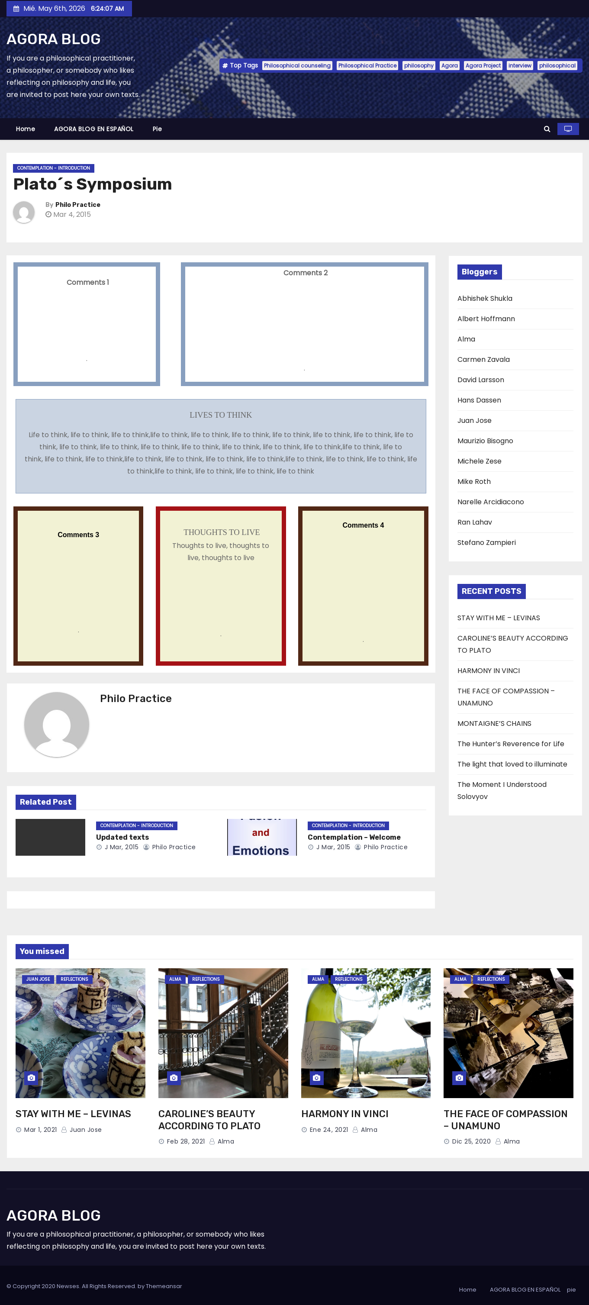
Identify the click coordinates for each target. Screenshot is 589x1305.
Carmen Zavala (483, 359)
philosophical (557, 65)
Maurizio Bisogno (485, 441)
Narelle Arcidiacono (490, 502)
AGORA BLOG (53, 39)
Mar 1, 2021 (40, 1129)
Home (25, 129)
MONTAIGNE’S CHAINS (494, 723)
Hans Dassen (479, 400)
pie (157, 129)
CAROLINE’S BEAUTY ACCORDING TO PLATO (209, 1120)
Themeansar (164, 1286)
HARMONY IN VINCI (488, 671)
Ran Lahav (474, 522)
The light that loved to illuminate (512, 764)
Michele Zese (479, 461)
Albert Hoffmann (486, 319)
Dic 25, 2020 (471, 1141)
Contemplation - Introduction (53, 168)
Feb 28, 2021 (186, 1141)
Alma (466, 339)
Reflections (74, 979)
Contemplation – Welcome (354, 837)
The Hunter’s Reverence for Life (510, 744)
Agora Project (483, 65)
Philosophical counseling (297, 65)
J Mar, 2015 (120, 847)
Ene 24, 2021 (329, 1129)
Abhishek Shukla (484, 298)
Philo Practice (77, 205)
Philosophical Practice (367, 65)
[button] (547, 129)
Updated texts (122, 837)
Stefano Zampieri (486, 543)
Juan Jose (474, 420)
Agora (449, 65)
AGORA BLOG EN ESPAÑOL (94, 129)
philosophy (419, 65)
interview (520, 65)
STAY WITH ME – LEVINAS (498, 618)
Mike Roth (474, 482)
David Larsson (480, 380)
